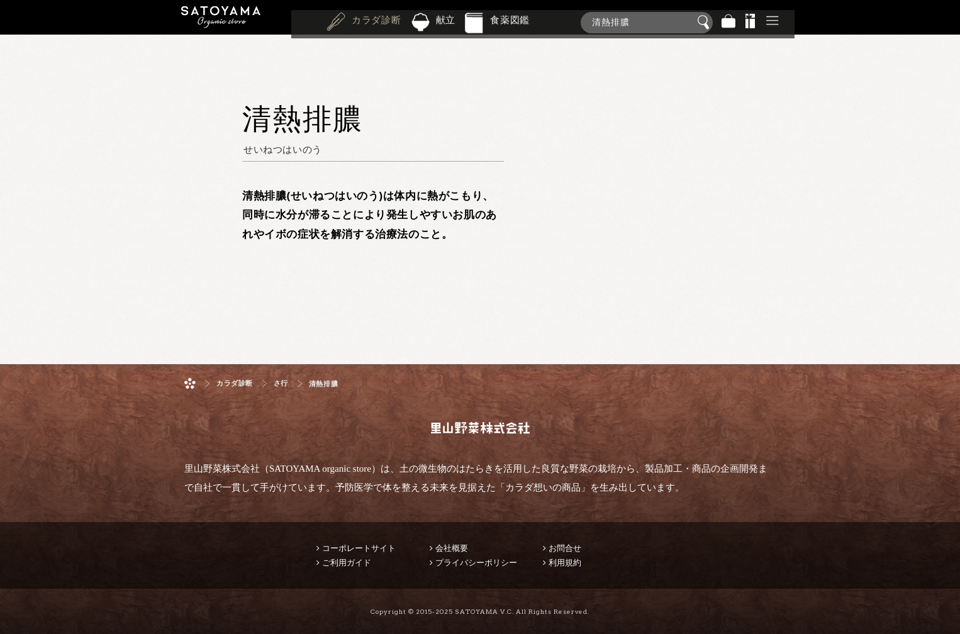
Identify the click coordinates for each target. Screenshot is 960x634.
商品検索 (947, 20)
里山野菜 (221, 22)
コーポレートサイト (359, 548)
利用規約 (565, 562)
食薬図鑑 (510, 21)
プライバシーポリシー (476, 562)
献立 (446, 21)
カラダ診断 (376, 21)
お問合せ (565, 548)
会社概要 (451, 548)
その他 (772, 22)
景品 (750, 22)
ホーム (190, 383)
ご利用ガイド (346, 562)
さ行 (281, 383)
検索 (705, 22)
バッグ (728, 22)
